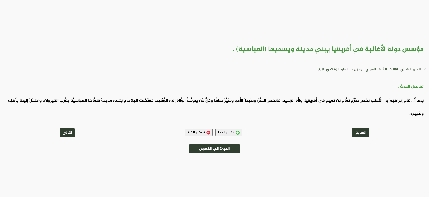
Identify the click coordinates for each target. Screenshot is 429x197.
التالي (67, 132)
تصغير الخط (198, 132)
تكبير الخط (229, 132)
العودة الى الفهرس (214, 149)
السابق (360, 132)
